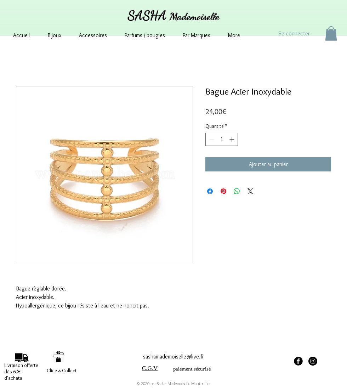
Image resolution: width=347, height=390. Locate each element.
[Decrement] (210, 139)
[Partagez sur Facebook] (210, 191)
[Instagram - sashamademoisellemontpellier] (312, 361)
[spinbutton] (221, 139)
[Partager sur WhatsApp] (237, 191)
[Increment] (232, 139)
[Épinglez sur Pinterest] (223, 191)
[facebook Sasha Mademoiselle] (298, 361)
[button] (331, 33)
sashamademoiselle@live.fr (173, 356)
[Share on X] (250, 191)
